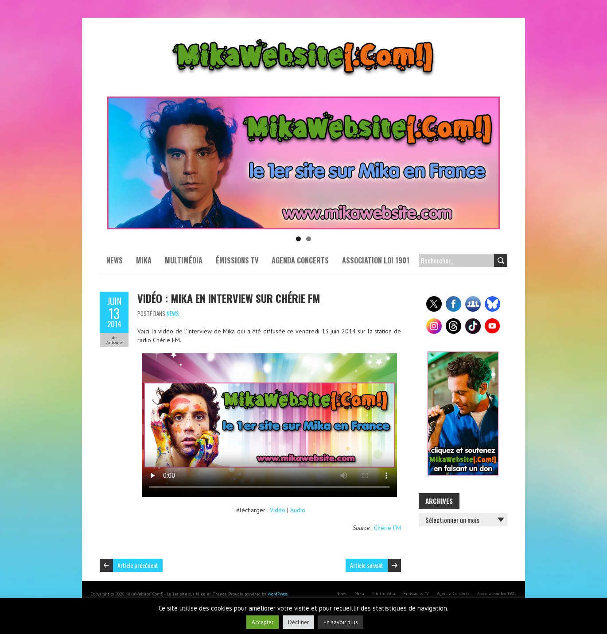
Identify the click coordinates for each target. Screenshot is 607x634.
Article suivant (366, 565)
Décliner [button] (298, 622)
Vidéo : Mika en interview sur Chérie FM (228, 298)
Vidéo (277, 510)
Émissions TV (237, 260)
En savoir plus (340, 622)
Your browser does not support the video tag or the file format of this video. (269, 425)
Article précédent (137, 565)
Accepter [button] (262, 622)
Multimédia (183, 260)
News (114, 260)
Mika (144, 260)
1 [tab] (298, 238)
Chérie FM (387, 528)
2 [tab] (308, 238)
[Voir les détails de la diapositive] (303, 163)
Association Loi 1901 (375, 260)
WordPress (278, 594)
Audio (297, 510)
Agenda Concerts (300, 260)
